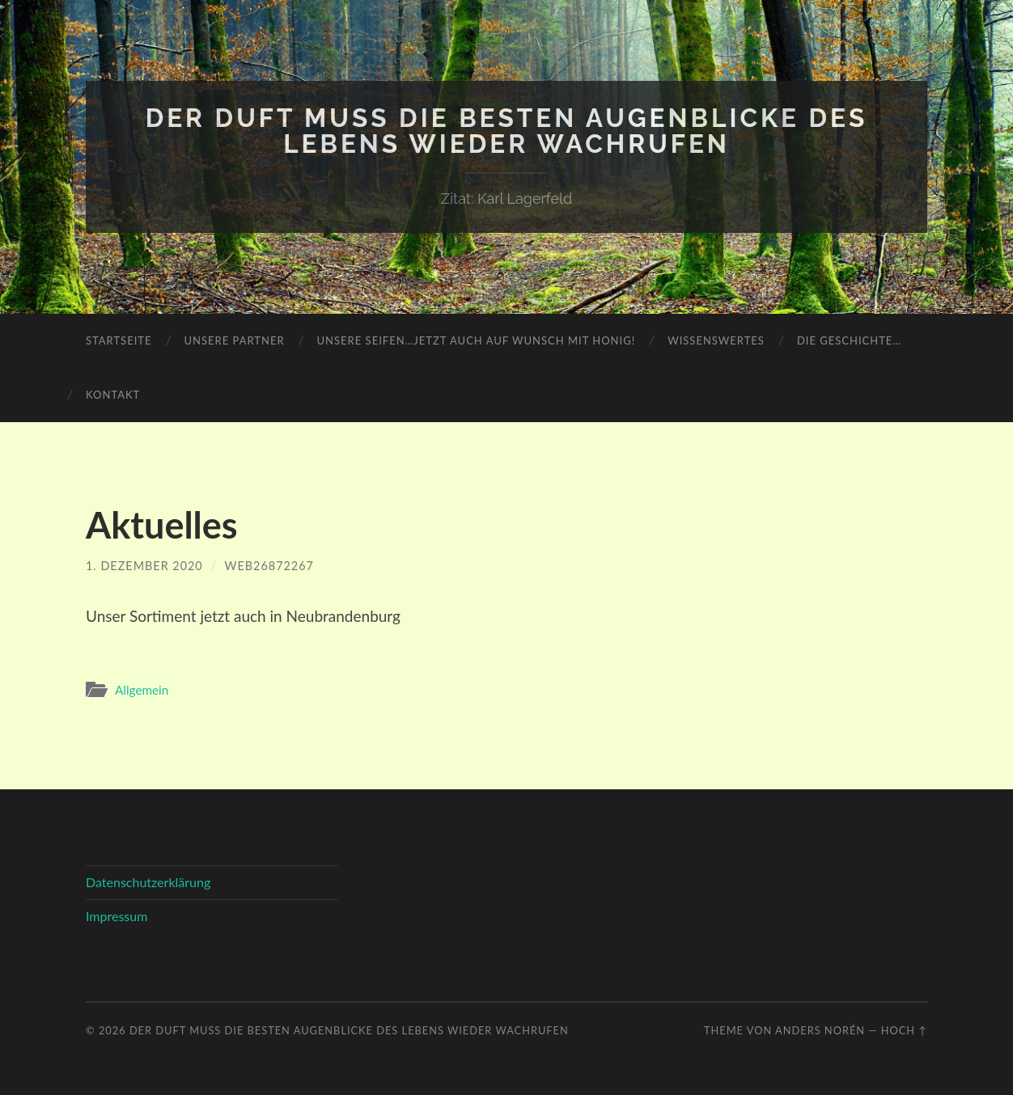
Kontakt (113, 394)
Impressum (116, 916)
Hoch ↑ (904, 1030)
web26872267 (269, 566)
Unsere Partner (234, 340)
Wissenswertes (716, 340)
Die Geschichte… (849, 340)
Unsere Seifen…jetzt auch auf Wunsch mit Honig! (476, 340)
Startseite (118, 340)
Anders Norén (820, 1030)
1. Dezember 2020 (144, 566)
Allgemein (141, 690)
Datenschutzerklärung (148, 882)
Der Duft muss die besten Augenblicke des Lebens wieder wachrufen (507, 131)
